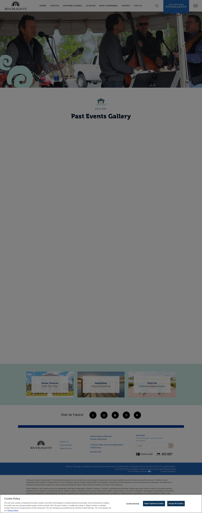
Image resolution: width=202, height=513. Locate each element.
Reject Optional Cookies (154, 504)
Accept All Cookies (176, 504)
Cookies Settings (132, 504)
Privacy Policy (12, 511)
